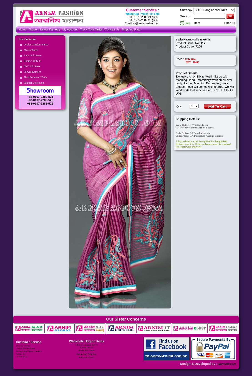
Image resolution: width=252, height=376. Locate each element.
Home (23, 29)
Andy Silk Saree (31, 55)
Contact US (22, 356)
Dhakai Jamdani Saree (35, 44)
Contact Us (112, 29)
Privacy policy (23, 345)
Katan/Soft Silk (31, 61)
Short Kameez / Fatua (34, 77)
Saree (33, 29)
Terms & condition (25, 348)
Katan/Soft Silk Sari (86, 354)
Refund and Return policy (29, 351)
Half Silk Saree (31, 66)
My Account (70, 29)
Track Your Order (91, 29)
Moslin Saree (30, 50)
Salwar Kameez (49, 29)
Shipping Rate (131, 29)
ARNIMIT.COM (227, 364)
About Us (20, 353)
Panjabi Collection (33, 82)
